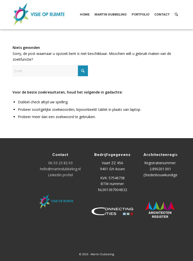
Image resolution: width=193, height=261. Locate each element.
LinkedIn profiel (60, 174)
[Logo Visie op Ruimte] (45, 14)
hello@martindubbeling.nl (60, 168)
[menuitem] (84, 14)
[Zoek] (176, 14)
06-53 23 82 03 (60, 162)
